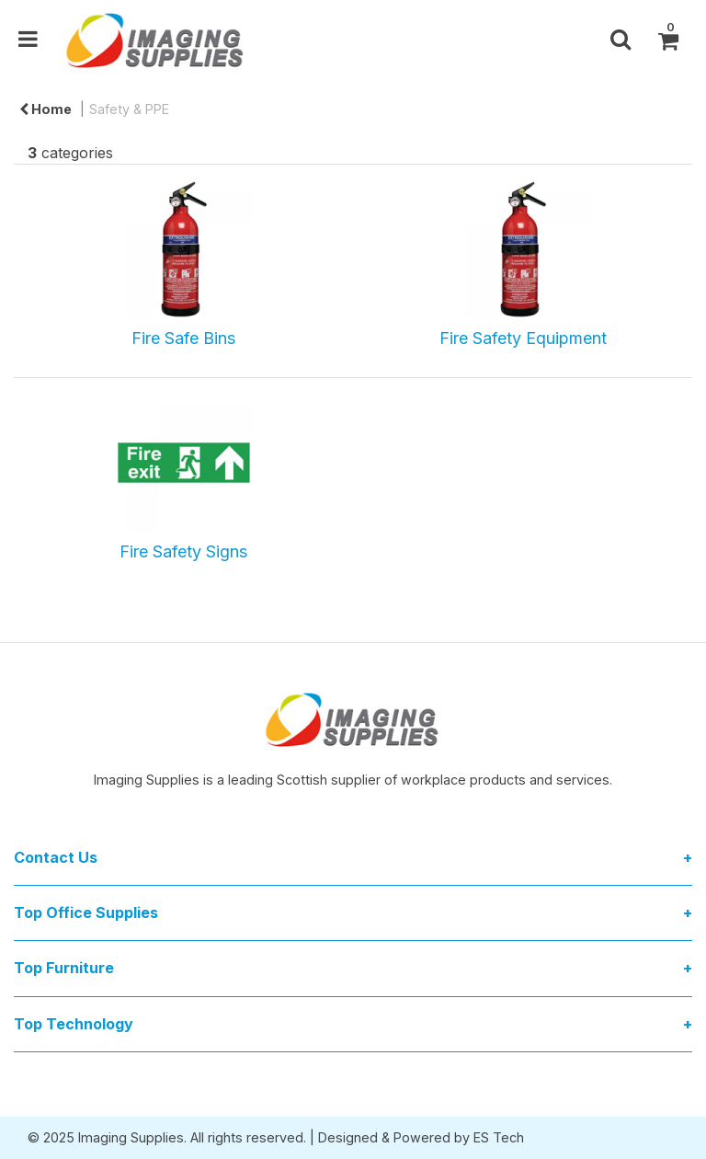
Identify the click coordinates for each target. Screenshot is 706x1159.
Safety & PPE (129, 109)
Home (45, 109)
